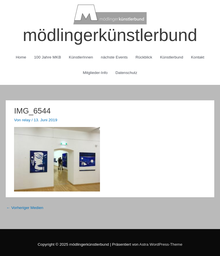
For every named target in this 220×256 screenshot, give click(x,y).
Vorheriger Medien (24, 208)
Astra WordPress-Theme (160, 244)
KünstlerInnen (81, 57)
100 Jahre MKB (47, 57)
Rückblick (143, 57)
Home (21, 57)
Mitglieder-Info (95, 73)
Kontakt (197, 57)
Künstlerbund (171, 57)
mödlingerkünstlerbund (110, 35)
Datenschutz (126, 73)
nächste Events (114, 57)
